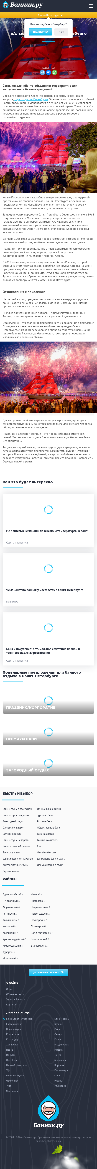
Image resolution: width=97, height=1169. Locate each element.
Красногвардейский (15, 939)
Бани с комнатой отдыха (16, 846)
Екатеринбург (14, 1024)
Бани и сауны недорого (15, 840)
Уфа (8, 1070)
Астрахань (60, 1060)
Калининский (11, 920)
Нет (61, 32)
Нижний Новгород (16, 1065)
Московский (10, 958)
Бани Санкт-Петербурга (19, 1018)
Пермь (9, 1049)
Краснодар (12, 1039)
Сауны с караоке (12, 871)
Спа (39, 846)
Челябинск (12, 1080)
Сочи (57, 1075)
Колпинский (10, 932)
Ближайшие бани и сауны (51, 858)
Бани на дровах (45, 833)
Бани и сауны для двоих (16, 815)
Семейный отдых (46, 852)
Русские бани (44, 821)
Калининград (61, 1070)
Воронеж (59, 1065)
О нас (9, 989)
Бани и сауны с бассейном (17, 809)
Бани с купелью (11, 852)
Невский (37, 894)
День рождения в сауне (50, 865)
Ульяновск (60, 1085)
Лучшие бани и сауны (49, 809)
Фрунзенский (11, 907)
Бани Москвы (61, 1018)
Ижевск (58, 1049)
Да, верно (40, 32)
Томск (57, 1054)
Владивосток (61, 1044)
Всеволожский (40, 939)
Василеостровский (42, 932)
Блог (5, 21)
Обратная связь (15, 994)
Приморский (39, 920)
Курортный (10, 952)
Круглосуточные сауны (15, 865)
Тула (8, 1085)
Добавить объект (48, 972)
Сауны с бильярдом (13, 827)
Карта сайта (13, 1004)
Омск (57, 1029)
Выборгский (39, 945)
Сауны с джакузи (12, 833)
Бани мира (18, 21)
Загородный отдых (13, 821)
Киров (58, 1039)
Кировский (10, 926)
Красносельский (13, 945)
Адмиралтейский (13, 894)
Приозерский (39, 926)
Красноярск (12, 1034)
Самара (58, 1034)
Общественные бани (48, 827)
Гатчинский (10, 913)
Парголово (38, 900)
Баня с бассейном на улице (18, 858)
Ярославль (12, 1091)
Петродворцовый (41, 907)
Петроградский (40, 913)
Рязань (58, 1080)
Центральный (11, 900)
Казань (58, 1024)
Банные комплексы (47, 840)
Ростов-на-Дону (15, 1075)
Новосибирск (13, 1029)
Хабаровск (12, 1044)
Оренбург (11, 1060)
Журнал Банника (15, 999)
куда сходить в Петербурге (31, 99)
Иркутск (10, 1054)
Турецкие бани (45, 815)
